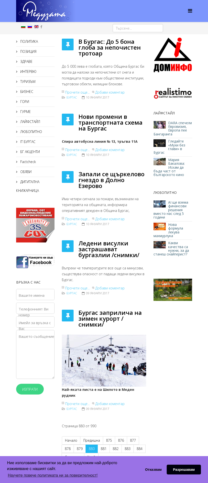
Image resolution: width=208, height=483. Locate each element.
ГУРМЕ (25, 111)
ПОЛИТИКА (28, 41)
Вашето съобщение (36, 336)
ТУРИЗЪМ (27, 81)
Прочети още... (77, 92)
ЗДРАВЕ (26, 61)
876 (121, 440)
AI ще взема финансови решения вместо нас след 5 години (170, 210)
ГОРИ (24, 101)
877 (133, 440)
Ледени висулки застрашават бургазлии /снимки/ (108, 249)
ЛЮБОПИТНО (30, 131)
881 (104, 448)
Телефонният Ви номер (33, 312)
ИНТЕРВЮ (27, 71)
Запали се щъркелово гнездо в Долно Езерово (111, 180)
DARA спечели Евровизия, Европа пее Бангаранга (172, 128)
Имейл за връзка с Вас (35, 325)
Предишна (91, 440)
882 (116, 448)
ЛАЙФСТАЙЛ (29, 121)
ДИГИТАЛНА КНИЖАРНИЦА (27, 186)
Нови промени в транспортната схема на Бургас (110, 122)
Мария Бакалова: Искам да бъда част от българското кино (169, 167)
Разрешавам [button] (184, 470)
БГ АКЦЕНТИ (29, 151)
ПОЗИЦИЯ (27, 51)
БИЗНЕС (26, 91)
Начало (71, 440)
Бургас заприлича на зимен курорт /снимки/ (110, 318)
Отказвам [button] (153, 470)
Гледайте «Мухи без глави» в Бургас (169, 147)
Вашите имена (31, 295)
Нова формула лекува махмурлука (168, 230)
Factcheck (27, 161)
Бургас (71, 97)
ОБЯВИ (25, 171)
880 (92, 448)
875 (109, 440)
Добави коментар (110, 92)
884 (139, 448)
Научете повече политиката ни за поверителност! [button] (53, 475)
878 (68, 448)
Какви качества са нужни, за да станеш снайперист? (171, 248)
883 (128, 448)
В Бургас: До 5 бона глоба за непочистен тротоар (109, 47)
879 (80, 448)
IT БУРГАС (27, 141)
